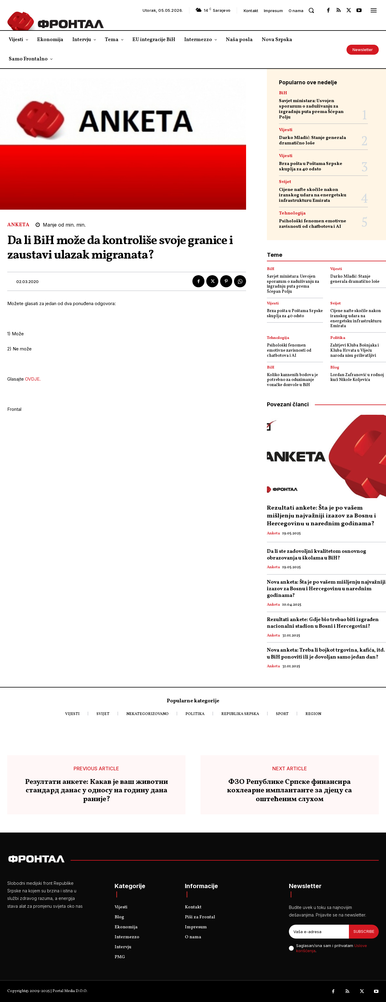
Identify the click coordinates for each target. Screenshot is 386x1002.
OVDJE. (33, 379)
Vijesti (286, 130)
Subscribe (363, 931)
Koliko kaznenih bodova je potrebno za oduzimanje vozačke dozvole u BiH (292, 380)
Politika (337, 338)
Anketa (18, 224)
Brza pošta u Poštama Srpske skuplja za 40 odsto (310, 166)
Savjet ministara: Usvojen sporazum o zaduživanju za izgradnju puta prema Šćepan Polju (311, 109)
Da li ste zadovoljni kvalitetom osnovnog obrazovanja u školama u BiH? (316, 555)
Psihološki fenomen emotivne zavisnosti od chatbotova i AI (312, 224)
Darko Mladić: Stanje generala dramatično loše (312, 141)
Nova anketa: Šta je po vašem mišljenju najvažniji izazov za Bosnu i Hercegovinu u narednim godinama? (326, 589)
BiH (283, 93)
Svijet (285, 182)
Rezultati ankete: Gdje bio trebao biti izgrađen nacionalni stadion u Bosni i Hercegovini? (323, 623)
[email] (319, 932)
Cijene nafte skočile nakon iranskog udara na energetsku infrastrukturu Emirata (312, 195)
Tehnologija (292, 213)
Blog (334, 368)
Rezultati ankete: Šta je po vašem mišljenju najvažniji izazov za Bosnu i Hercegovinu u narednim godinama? (321, 516)
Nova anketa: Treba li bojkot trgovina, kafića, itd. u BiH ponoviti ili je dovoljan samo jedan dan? (326, 653)
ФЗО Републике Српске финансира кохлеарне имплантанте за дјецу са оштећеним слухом (289, 791)
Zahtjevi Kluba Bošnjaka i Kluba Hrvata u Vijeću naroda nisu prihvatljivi (354, 351)
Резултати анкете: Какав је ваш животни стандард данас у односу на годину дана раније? (96, 791)
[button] (311, 10)
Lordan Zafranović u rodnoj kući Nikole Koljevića (357, 377)
